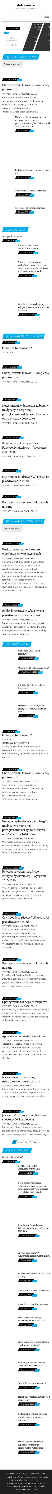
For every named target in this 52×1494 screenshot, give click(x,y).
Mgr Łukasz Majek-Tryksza (21, 456)
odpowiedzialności (21, 1489)
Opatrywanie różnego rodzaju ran (30, 191)
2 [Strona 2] (18, 1142)
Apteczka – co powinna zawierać (30, 208)
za (30, 1489)
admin (14, 44)
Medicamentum (26, 5)
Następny (34, 1142)
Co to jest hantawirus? (11, 39)
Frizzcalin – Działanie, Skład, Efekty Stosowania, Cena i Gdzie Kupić (33, 709)
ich (33, 1489)
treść (37, 1489)
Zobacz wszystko (11, 64)
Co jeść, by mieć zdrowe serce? (32, 1383)
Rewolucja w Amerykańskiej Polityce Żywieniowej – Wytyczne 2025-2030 (33, 307)
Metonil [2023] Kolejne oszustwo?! (33, 668)
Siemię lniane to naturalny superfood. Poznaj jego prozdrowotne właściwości (30, 1445)
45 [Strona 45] (26, 1142)
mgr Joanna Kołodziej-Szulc (22, 94)
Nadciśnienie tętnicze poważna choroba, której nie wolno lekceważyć (32, 1417)
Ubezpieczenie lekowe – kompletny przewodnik (40, 26)
